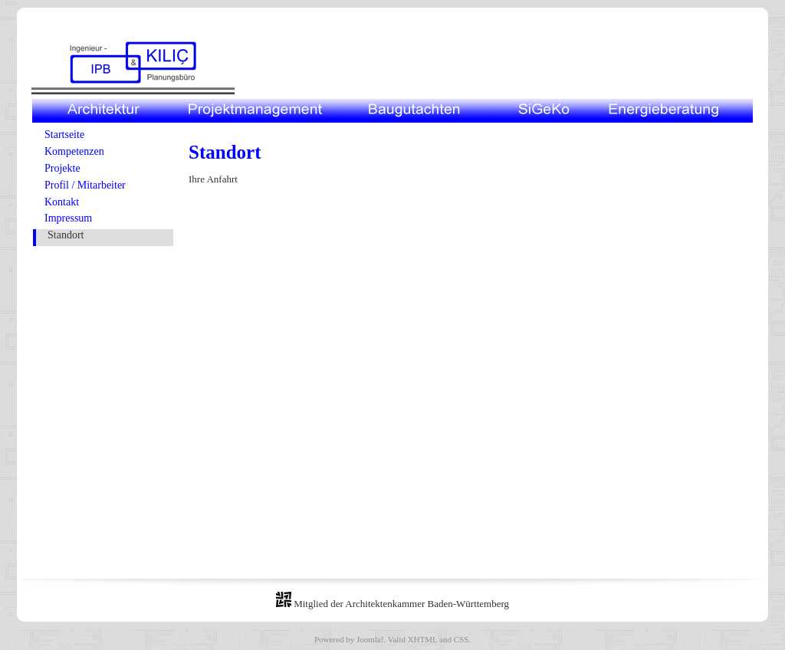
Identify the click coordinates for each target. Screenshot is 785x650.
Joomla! (369, 639)
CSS (461, 639)
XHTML (423, 639)
